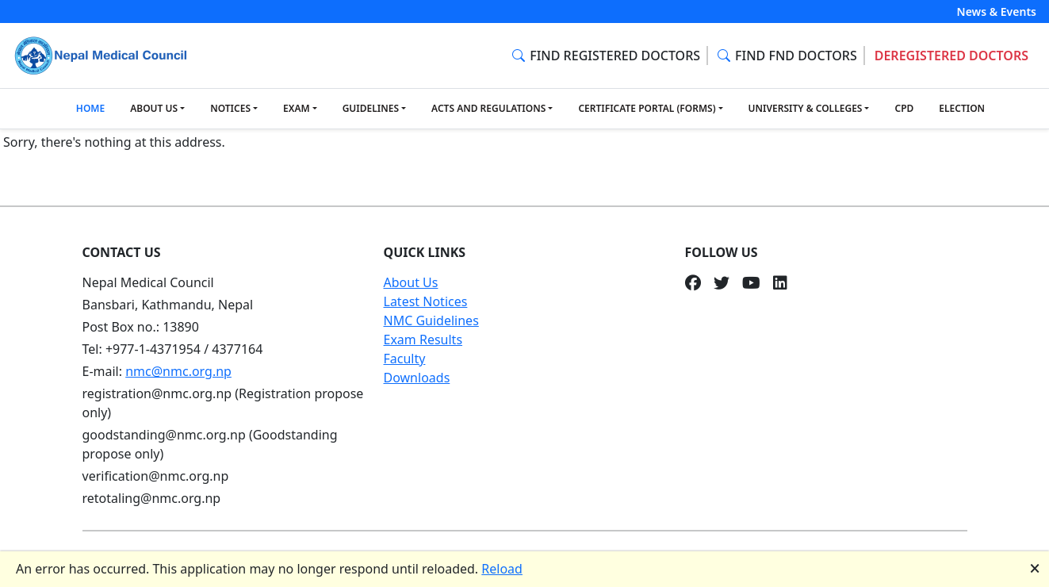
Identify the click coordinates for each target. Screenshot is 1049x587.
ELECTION (962, 108)
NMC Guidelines (431, 320)
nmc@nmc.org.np (178, 371)
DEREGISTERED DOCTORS (951, 55)
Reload (502, 568)
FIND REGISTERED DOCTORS (606, 55)
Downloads (417, 377)
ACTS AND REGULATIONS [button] (488, 108)
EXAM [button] (296, 108)
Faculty (405, 358)
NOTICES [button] (230, 108)
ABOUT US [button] (154, 108)
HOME (90, 108)
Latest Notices (426, 301)
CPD (903, 108)
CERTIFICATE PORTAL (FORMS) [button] (646, 108)
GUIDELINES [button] (371, 108)
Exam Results (423, 339)
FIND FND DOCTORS (787, 55)
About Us (411, 282)
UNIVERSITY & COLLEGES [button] (805, 108)
